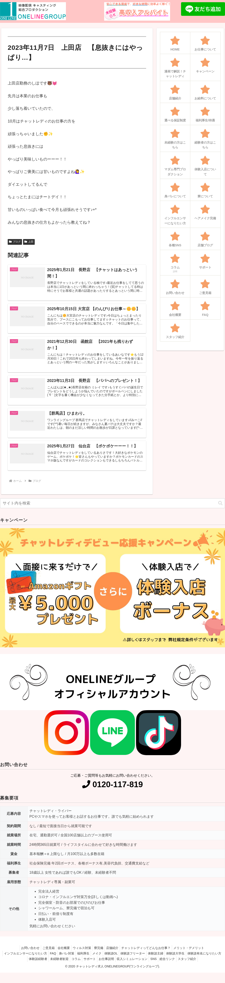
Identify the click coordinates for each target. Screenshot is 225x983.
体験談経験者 (62, 964)
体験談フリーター (154, 958)
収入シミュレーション (164, 964)
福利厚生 (100, 958)
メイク (115, 958)
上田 (28, 241)
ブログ (15, 241)
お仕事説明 (137, 964)
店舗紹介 (115, 953)
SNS (188, 964)
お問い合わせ (24, 953)
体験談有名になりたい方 (31, 964)
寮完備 (99, 953)
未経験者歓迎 (85, 964)
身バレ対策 (81, 958)
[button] (220, 508)
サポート (118, 964)
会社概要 (61, 953)
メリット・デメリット (195, 953)
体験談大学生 (201, 958)
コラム (103, 964)
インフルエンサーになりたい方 (36, 958)
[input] (112, 508)
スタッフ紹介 (112, 969)
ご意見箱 (44, 953)
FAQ (66, 958)
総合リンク (203, 964)
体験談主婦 (179, 958)
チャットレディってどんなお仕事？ (150, 953)
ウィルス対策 (81, 953)
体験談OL (131, 958)
